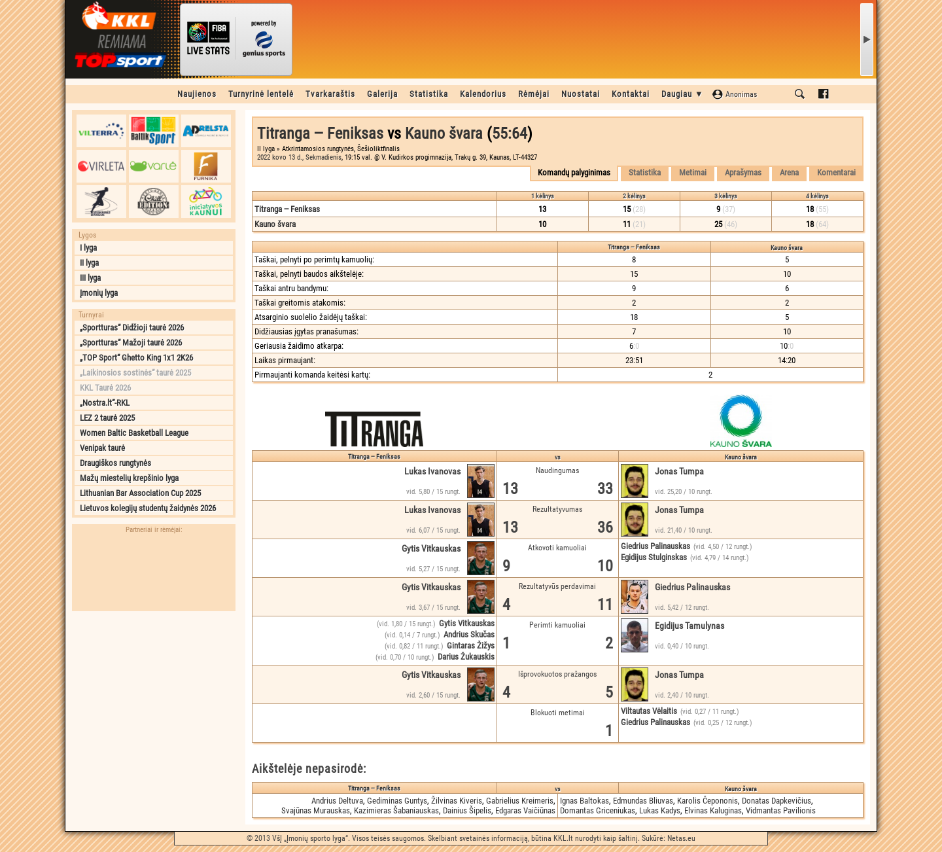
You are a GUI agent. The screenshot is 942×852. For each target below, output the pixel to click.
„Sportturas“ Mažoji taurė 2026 (131, 342)
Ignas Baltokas (584, 801)
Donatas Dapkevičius (776, 801)
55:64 (509, 133)
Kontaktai (631, 94)
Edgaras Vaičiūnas (525, 810)
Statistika (429, 94)
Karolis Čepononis (707, 801)
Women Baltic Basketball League (134, 433)
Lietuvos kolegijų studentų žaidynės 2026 (148, 508)
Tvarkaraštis (330, 94)
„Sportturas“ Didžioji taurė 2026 (132, 327)
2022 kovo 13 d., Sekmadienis (299, 157)
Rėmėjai (534, 94)
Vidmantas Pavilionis (781, 810)
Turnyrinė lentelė (261, 94)
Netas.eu (681, 838)
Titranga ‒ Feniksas (320, 133)
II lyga (89, 263)
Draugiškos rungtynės (115, 463)
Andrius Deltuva (337, 801)
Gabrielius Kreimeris (519, 801)
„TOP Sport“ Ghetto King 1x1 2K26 (136, 358)
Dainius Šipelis (467, 810)
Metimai (692, 172)
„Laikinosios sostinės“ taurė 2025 (135, 373)
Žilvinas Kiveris (456, 801)
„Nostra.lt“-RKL (105, 403)
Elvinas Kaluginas (713, 810)
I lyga (88, 248)
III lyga (90, 278)
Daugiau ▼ (682, 94)
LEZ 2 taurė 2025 (107, 418)
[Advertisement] (154, 699)
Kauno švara (444, 133)
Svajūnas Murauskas (315, 810)
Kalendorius (483, 94)
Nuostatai (580, 94)
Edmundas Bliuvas (643, 801)
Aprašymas (743, 172)
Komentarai (836, 172)
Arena (789, 172)
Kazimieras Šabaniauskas (396, 810)
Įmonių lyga (99, 293)
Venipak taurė (102, 448)
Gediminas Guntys (397, 801)
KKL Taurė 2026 (105, 388)
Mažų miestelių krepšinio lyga (129, 478)
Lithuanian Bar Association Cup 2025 (140, 493)
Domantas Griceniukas (597, 810)
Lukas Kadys (659, 810)
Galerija (382, 94)
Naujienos (197, 94)
